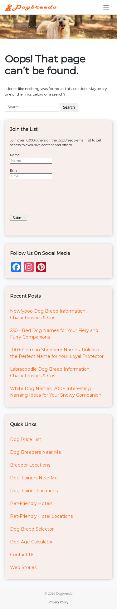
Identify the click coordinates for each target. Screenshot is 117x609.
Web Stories (23, 567)
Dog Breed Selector (32, 529)
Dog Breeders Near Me (35, 452)
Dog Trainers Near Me (34, 478)
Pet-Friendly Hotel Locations (41, 516)
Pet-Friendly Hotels (31, 503)
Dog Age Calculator (31, 542)
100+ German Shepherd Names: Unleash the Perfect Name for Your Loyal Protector (57, 353)
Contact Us (22, 554)
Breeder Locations (30, 465)
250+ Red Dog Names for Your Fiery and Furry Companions (54, 334)
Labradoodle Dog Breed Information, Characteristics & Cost (50, 372)
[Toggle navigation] (106, 7)
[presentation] (57, 196)
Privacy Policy (58, 602)
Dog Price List (25, 439)
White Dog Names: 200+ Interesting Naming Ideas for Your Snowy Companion (55, 392)
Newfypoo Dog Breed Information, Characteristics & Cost (48, 314)
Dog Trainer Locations (34, 490)
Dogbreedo (64, 593)
